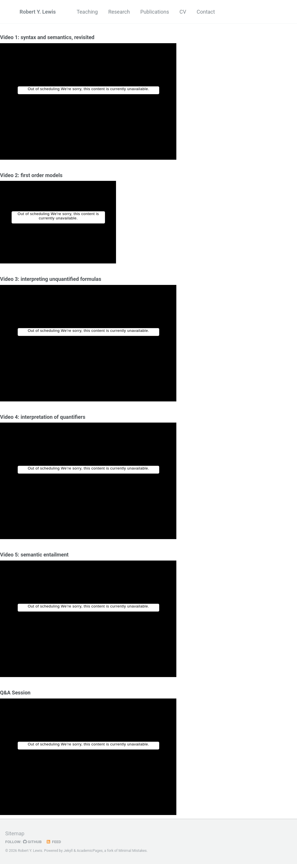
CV (183, 12)
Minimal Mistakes (132, 851)
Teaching (87, 12)
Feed (53, 841)
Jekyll (68, 851)
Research (119, 12)
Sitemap (14, 833)
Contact (206, 12)
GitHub (32, 841)
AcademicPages (89, 851)
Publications (154, 12)
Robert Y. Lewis (38, 12)
